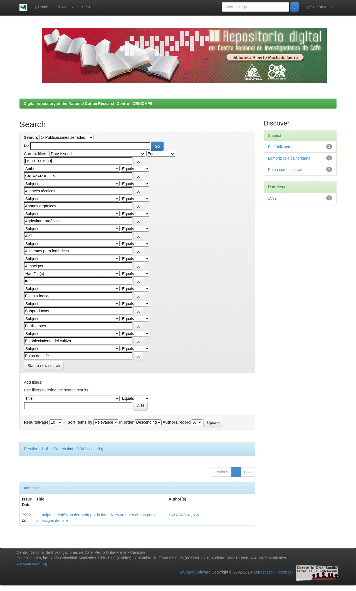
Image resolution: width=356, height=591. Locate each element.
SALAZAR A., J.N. (184, 515)
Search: (31, 137)
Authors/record (176, 422)
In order (126, 422)
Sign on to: (319, 7)
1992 (272, 198)
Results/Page (36, 422)
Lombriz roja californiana (289, 158)
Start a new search (44, 365)
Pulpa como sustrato (286, 169)
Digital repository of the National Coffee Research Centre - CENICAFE (88, 103)
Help (86, 7)
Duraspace (263, 572)
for (26, 146)
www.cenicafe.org (32, 563)
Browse (65, 7)
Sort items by (80, 422)
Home (41, 7)
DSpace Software (195, 572)
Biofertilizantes (280, 147)
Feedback (284, 572)
